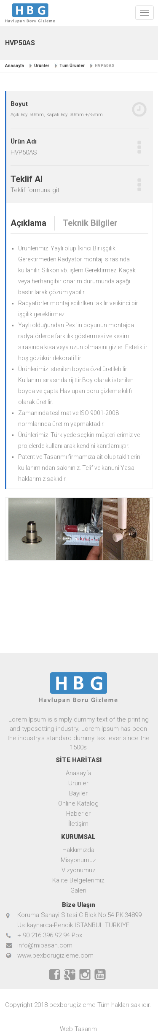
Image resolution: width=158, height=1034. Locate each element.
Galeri (78, 890)
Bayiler (78, 793)
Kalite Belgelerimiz (78, 880)
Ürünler (41, 65)
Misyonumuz (78, 860)
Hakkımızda (78, 850)
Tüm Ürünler (72, 65)
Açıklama (28, 223)
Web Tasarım (78, 1029)
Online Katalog (78, 803)
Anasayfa (14, 65)
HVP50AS (105, 65)
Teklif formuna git (35, 190)
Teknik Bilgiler (90, 223)
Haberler (78, 813)
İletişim (78, 824)
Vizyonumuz (79, 870)
